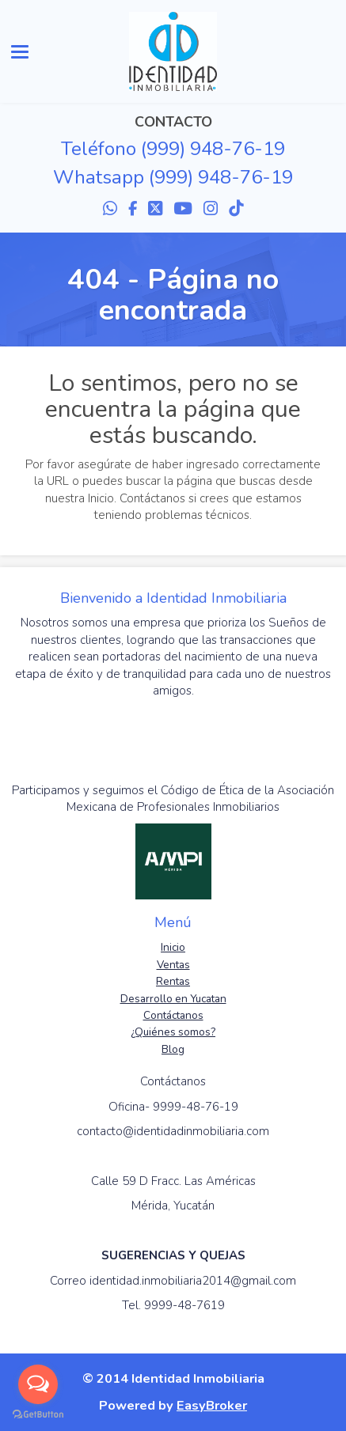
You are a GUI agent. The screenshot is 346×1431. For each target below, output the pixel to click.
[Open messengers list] (38, 1384)
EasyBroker (212, 1405)
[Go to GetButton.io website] (38, 1415)
